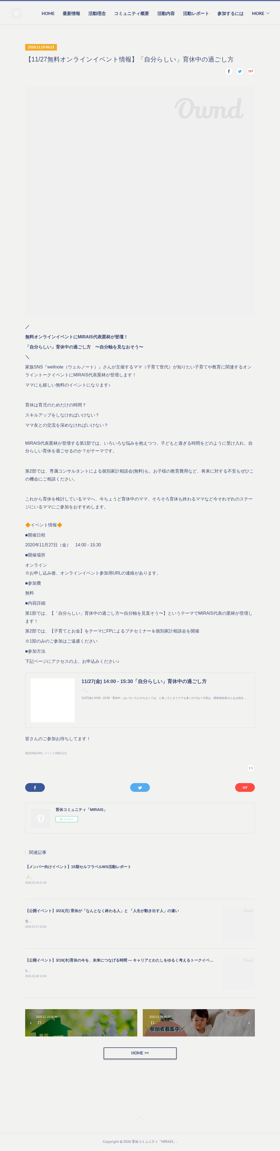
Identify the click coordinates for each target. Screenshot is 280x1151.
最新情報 (71, 13)
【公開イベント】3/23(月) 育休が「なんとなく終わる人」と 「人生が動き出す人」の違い (102, 911)
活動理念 (97, 13)
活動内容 (166, 13)
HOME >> (140, 1054)
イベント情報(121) (55, 753)
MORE (258, 13)
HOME (48, 13)
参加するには (230, 13)
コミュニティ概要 (131, 13)
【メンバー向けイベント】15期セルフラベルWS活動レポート (78, 867)
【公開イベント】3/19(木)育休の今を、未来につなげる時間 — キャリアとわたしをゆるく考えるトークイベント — (123, 961)
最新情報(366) (33, 753)
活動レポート (196, 13)
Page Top (140, 1121)
